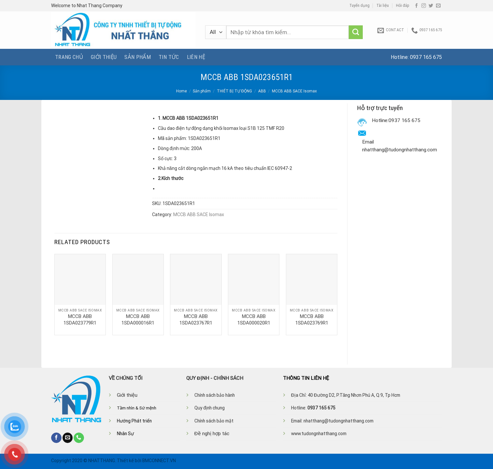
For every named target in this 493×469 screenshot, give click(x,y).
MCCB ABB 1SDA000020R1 (253, 319)
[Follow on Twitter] (431, 5)
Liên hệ (196, 57)
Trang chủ (69, 57)
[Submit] (356, 32)
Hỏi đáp (402, 5)
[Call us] (79, 438)
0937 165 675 (426, 57)
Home (181, 91)
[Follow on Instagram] (423, 5)
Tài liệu (382, 5)
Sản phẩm (137, 57)
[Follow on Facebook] (416, 5)
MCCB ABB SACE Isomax (294, 91)
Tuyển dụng (359, 5)
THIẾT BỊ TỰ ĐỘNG (234, 91)
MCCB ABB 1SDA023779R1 (79, 319)
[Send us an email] (438, 5)
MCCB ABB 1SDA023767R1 (195, 319)
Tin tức (169, 57)
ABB (262, 91)
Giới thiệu (104, 57)
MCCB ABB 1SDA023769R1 (311, 319)
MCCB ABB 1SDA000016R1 (137, 319)
